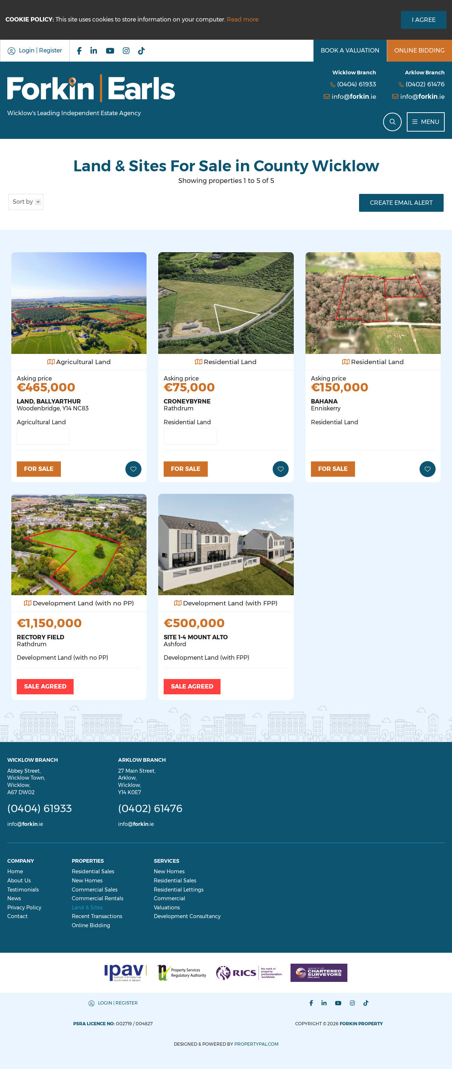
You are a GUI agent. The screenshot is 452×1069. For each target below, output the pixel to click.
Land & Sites (87, 907)
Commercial (169, 898)
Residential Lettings (178, 889)
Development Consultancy (187, 916)
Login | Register (118, 1003)
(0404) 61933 (356, 84)
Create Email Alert (401, 202)
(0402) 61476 (425, 84)
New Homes (87, 880)
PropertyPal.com (256, 1044)
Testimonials (23, 889)
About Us (19, 880)
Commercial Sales (94, 889)
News (14, 898)
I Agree (424, 19)
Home (15, 871)
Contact (17, 916)
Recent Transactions (97, 916)
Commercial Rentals (97, 898)
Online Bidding (91, 925)
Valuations (167, 907)
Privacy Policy (24, 907)
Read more (242, 19)
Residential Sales (93, 871)
